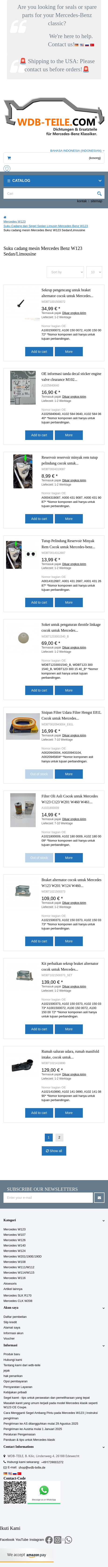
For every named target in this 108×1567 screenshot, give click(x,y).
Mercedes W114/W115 (18, 1272)
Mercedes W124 (14, 1251)
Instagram (37, 1540)
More (69, 351)
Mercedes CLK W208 (17, 1301)
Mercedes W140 (14, 1245)
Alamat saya (11, 1327)
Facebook (7, 1540)
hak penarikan (13, 1376)
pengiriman (10, 1418)
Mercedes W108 (14, 1262)
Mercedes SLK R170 (17, 1295)
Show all (55, 1151)
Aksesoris (10, 1283)
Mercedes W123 (14, 1229)
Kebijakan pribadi (15, 1392)
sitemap (96, 201)
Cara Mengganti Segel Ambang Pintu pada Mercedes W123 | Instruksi (50, 1413)
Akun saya (10, 1307)
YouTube (21, 1540)
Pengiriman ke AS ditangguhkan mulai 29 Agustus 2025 (40, 1423)
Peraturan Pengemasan (19, 1434)
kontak (82, 201)
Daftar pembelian (15, 1316)
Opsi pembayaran (15, 1381)
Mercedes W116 (14, 1278)
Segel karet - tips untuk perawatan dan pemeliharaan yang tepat (46, 1397)
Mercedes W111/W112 (18, 1267)
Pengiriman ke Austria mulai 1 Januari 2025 (32, 1429)
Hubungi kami (12, 1360)
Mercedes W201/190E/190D (22, 1256)
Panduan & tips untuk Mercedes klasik (29, 1439)
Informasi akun (13, 1333)
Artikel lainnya (12, 1289)
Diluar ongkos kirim (74, 313)
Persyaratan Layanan (17, 1387)
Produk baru (11, 1354)
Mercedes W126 (14, 1240)
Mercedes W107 (14, 1234)
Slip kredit (10, 1322)
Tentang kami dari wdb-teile (21, 1365)
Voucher (9, 1338)
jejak (6, 1370)
